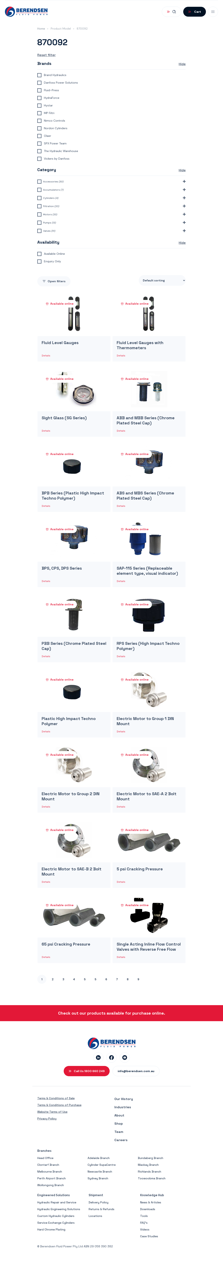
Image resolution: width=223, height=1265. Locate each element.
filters (54, 281)
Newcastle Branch (100, 1171)
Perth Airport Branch (51, 1178)
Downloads (147, 1209)
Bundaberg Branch (150, 1158)
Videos (144, 1229)
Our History (123, 1099)
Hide (182, 64)
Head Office (45, 1158)
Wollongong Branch (50, 1185)
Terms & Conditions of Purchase (59, 1105)
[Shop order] (162, 280)
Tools (144, 1216)
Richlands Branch (149, 1171)
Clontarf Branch (48, 1165)
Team (118, 1132)
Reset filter (46, 55)
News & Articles (150, 1202)
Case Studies (149, 1236)
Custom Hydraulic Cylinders (55, 1216)
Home (41, 28)
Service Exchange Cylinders (56, 1223)
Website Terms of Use (52, 1112)
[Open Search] (171, 12)
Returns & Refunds (101, 1209)
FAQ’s (144, 1223)
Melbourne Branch (49, 1171)
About (119, 1115)
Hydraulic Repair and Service (56, 1202)
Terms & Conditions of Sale (56, 1098)
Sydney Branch (98, 1178)
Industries (122, 1107)
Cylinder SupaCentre (102, 1165)
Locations (95, 1216)
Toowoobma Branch (151, 1178)
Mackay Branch (148, 1165)
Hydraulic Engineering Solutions (58, 1209)
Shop (118, 1123)
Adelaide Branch (99, 1158)
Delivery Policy (98, 1202)
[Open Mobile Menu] (213, 12)
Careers (121, 1140)
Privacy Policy (46, 1118)
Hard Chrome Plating (51, 1229)
